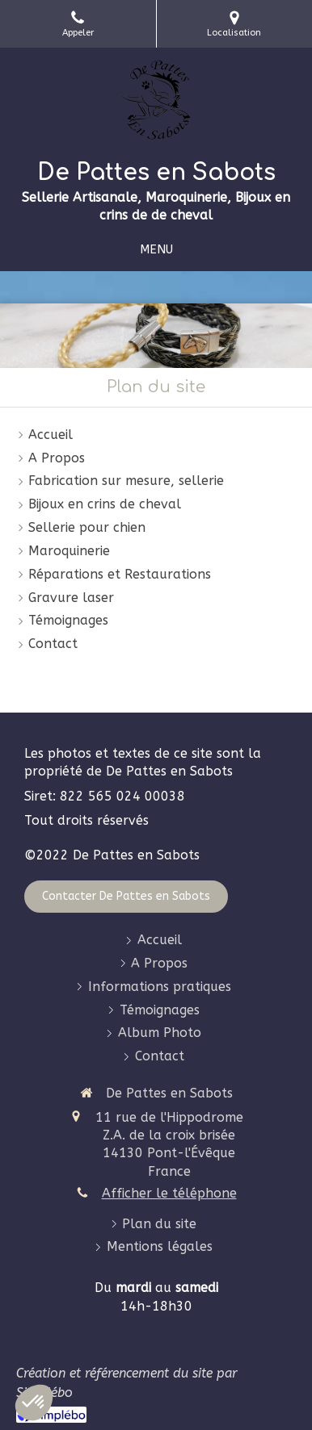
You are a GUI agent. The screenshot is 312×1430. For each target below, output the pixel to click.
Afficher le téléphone (169, 1193)
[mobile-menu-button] (156, 249)
